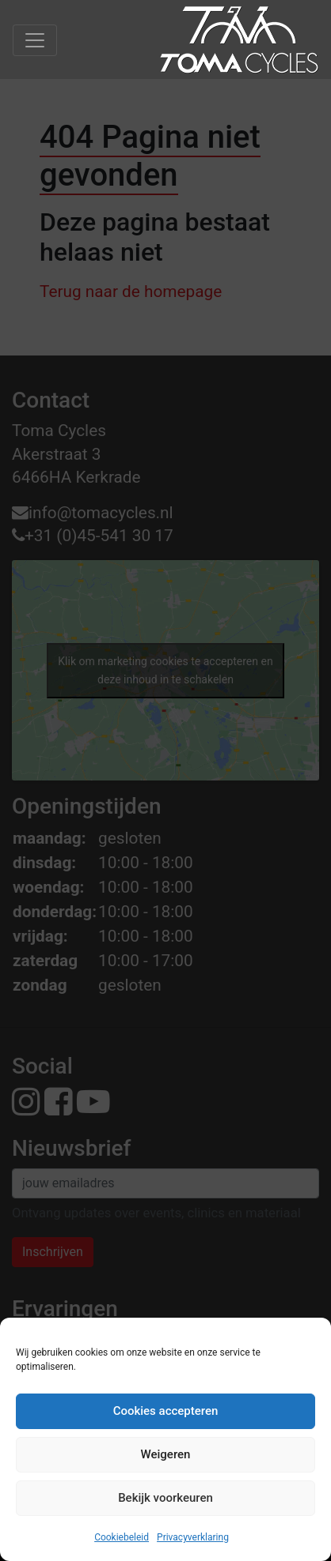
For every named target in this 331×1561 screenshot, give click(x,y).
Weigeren (166, 1454)
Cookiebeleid (121, 1537)
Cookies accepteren (166, 1411)
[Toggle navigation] (35, 40)
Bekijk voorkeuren (165, 1498)
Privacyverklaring (193, 1537)
